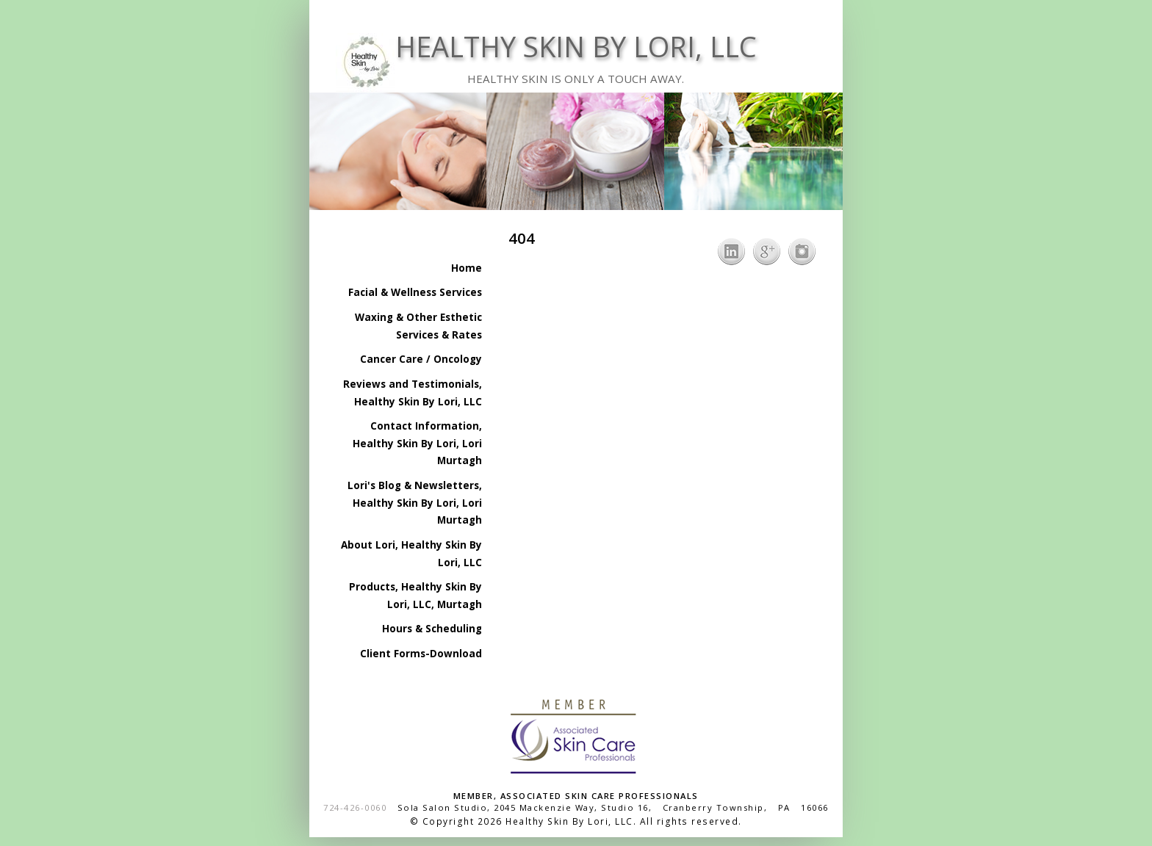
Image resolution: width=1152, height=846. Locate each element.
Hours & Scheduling (432, 628)
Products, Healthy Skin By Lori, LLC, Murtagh (415, 595)
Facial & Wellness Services (415, 292)
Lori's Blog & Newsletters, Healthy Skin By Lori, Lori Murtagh (415, 503)
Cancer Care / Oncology (421, 359)
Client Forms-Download (421, 653)
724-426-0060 (354, 807)
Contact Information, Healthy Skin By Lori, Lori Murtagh (417, 443)
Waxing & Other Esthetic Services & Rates (418, 326)
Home (466, 268)
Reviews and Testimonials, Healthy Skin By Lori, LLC (412, 392)
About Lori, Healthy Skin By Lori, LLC (411, 553)
